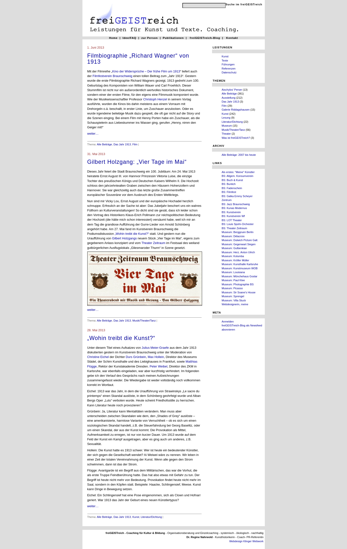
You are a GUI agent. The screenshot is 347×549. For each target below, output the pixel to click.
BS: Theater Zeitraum (234, 228)
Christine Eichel (98, 357)
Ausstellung (229, 97)
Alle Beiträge (229, 93)
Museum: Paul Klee (233, 280)
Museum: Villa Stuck (234, 300)
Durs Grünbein (136, 357)
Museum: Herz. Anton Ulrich (238, 252)
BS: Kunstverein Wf (233, 216)
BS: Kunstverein (231, 212)
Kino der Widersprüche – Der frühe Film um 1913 (146, 71)
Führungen (228, 64)
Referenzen (229, 68)
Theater (226, 133)
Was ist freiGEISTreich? (236, 137)
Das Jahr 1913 (230, 101)
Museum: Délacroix (233, 236)
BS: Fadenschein (232, 188)
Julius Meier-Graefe (155, 347)
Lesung (226, 117)
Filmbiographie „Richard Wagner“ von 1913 (138, 58)
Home (113, 37)
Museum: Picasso (232, 288)
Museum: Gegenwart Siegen (239, 244)
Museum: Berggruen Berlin (238, 232)
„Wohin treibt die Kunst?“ (132, 233)
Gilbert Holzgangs (124, 238)
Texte (225, 60)
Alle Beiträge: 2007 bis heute (239, 154)
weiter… (93, 133)
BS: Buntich (229, 184)
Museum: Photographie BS (238, 284)
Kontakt (232, 37)
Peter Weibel (158, 366)
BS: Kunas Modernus (234, 208)
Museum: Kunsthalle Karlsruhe (240, 264)
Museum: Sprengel (233, 296)
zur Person (149, 37)
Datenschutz (229, 72)
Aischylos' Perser (232, 89)
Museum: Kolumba (233, 256)
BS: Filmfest (229, 192)
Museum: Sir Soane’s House (239, 292)
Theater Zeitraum (153, 243)
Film (224, 105)
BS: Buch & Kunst (232, 180)
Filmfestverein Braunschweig (113, 76)
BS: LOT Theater (232, 220)
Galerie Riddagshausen (236, 109)
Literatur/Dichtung (232, 121)
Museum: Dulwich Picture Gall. (240, 240)
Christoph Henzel (155, 99)
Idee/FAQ (129, 37)
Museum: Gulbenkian (234, 248)
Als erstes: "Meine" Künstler (238, 172)
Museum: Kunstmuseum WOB (240, 268)
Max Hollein (156, 357)
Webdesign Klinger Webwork (246, 541)
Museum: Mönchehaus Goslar (240, 276)
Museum (227, 125)
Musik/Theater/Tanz (233, 129)
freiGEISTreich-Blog (205, 37)
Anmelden (228, 321)
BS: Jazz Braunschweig (236, 204)
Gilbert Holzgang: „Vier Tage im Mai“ (137, 162)
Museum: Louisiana (233, 272)
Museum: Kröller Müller (235, 260)
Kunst (225, 56)
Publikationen (173, 37)
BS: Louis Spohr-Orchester (238, 224)
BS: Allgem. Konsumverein (237, 175)
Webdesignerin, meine (235, 304)
